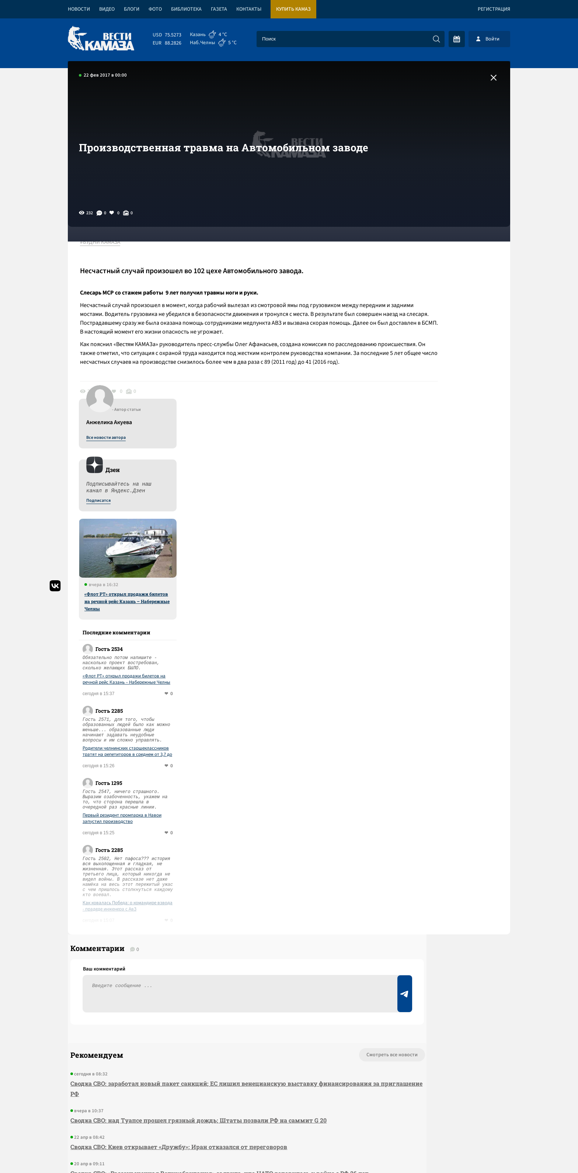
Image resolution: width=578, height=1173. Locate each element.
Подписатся (421, 314)
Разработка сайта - (482, 1152)
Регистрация (494, 9)
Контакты (248, 9)
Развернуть (289, 1124)
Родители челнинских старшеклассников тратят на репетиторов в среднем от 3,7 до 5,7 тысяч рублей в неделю (450, 564)
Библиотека (186, 9)
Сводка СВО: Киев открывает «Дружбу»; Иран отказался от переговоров (176, 972)
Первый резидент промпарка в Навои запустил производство (444, 631)
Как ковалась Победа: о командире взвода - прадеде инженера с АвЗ (450, 719)
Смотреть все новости (311, 880)
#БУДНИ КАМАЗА (106, 242)
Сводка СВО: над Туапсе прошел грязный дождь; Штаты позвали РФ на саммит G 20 (196, 945)
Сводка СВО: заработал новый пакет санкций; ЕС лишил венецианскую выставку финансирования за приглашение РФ (191, 914)
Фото (155, 9)
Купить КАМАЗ (293, 9)
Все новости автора (428, 251)
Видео (107, 9)
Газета (219, 9)
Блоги (131, 9)
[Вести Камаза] (101, 39)
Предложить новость (437, 904)
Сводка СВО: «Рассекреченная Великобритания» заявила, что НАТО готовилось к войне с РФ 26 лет (202, 1003)
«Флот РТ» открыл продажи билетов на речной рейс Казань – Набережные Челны (449, 414)
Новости (79, 9)
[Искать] (436, 39)
